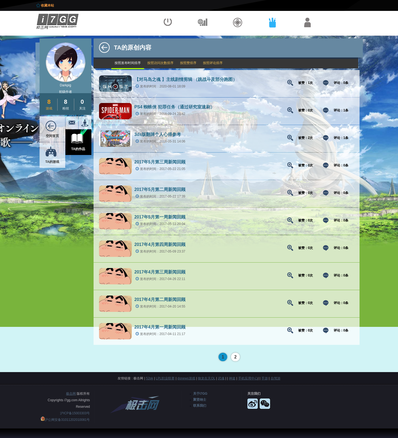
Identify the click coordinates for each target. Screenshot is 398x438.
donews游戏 (186, 378)
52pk (149, 378)
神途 (232, 378)
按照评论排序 (213, 63)
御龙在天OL (206, 378)
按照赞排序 (188, 63)
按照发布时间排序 (128, 63)
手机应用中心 (248, 378)
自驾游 (275, 378)
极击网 (71, 394)
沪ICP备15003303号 (75, 413)
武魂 (221, 378)
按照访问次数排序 (160, 63)
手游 (264, 378)
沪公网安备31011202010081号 (67, 420)
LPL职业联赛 (165, 378)
